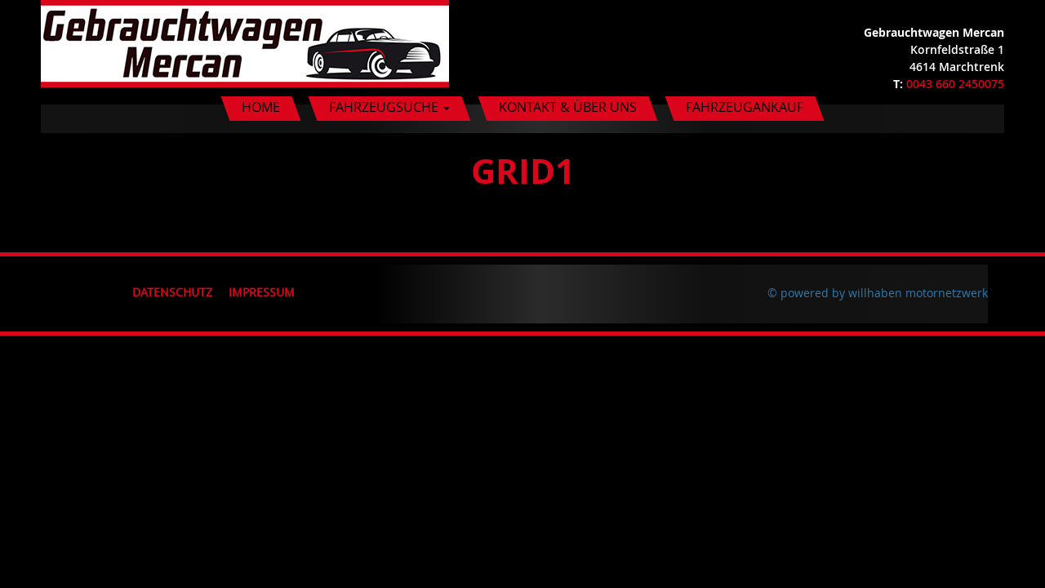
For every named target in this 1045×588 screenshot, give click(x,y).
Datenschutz (172, 292)
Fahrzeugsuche (389, 107)
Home (261, 107)
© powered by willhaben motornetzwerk (877, 293)
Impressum (262, 292)
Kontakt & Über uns (568, 107)
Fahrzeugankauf (744, 107)
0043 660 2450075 (955, 83)
